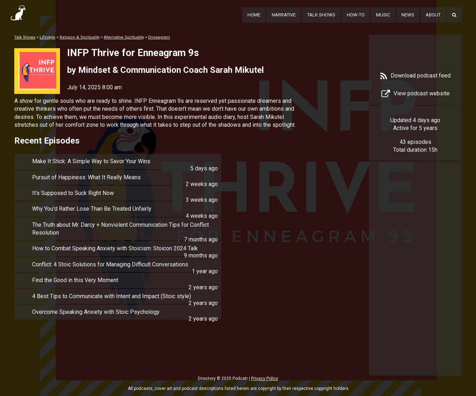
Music (383, 14)
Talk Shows (321, 14)
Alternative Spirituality (124, 37)
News (407, 14)
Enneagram (159, 37)
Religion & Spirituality (80, 37)
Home (253, 14)
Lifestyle (47, 37)
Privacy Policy (264, 378)
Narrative (284, 14)
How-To (356, 14)
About (433, 14)
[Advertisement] (415, 279)
